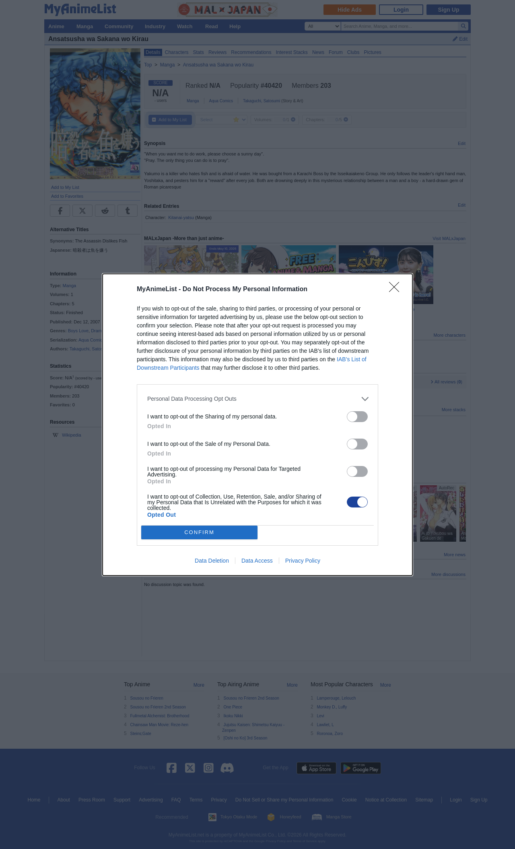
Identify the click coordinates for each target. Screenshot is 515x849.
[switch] (357, 416)
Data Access (257, 560)
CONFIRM (199, 532)
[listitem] (257, 398)
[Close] (396, 289)
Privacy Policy (302, 560)
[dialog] (257, 424)
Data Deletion (212, 560)
